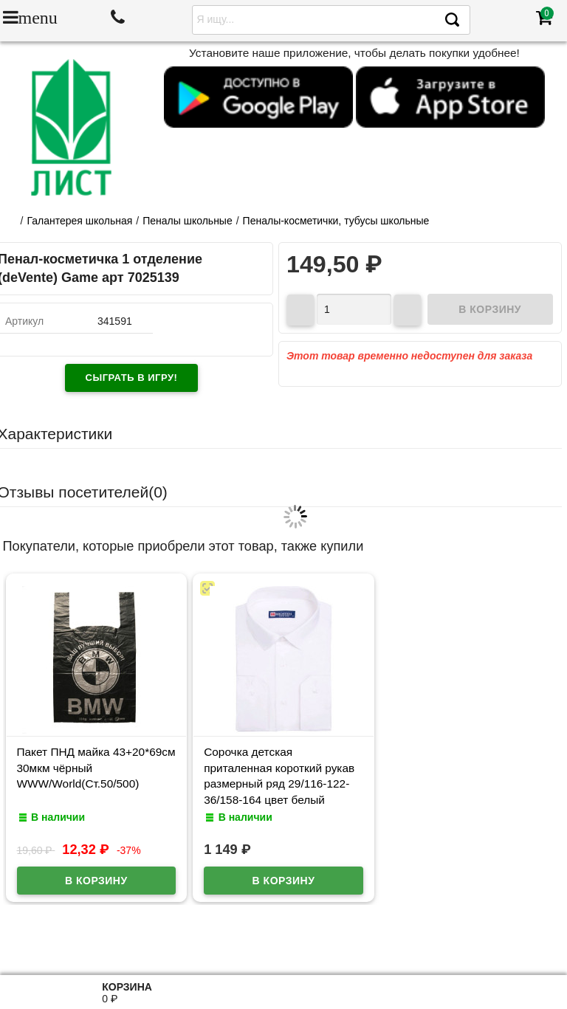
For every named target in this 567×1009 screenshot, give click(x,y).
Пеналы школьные (187, 221)
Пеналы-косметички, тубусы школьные (336, 221)
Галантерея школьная (79, 221)
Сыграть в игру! (132, 377)
